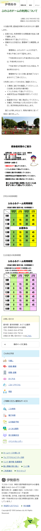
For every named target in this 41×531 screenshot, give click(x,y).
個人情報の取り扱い (11, 466)
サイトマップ (21, 471)
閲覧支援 (23, 5)
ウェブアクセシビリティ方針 (13, 457)
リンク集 (26, 466)
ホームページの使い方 (11, 453)
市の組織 (26, 506)
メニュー (37, 5)
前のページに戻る (20, 344)
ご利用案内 (7, 471)
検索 (30, 5)
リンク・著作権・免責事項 (12, 462)
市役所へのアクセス (11, 506)
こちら (29, 336)
